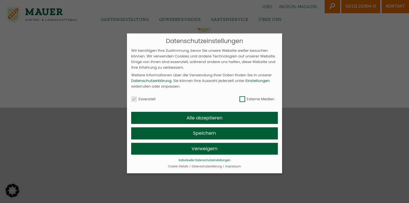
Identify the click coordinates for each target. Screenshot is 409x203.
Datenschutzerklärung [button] (207, 172)
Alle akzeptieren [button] (204, 123)
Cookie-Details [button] (178, 172)
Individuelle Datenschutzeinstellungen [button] (204, 165)
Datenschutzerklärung (151, 86)
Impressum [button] (233, 172)
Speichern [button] (204, 138)
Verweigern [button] (204, 154)
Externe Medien (256, 104)
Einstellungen (257, 86)
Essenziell (143, 104)
